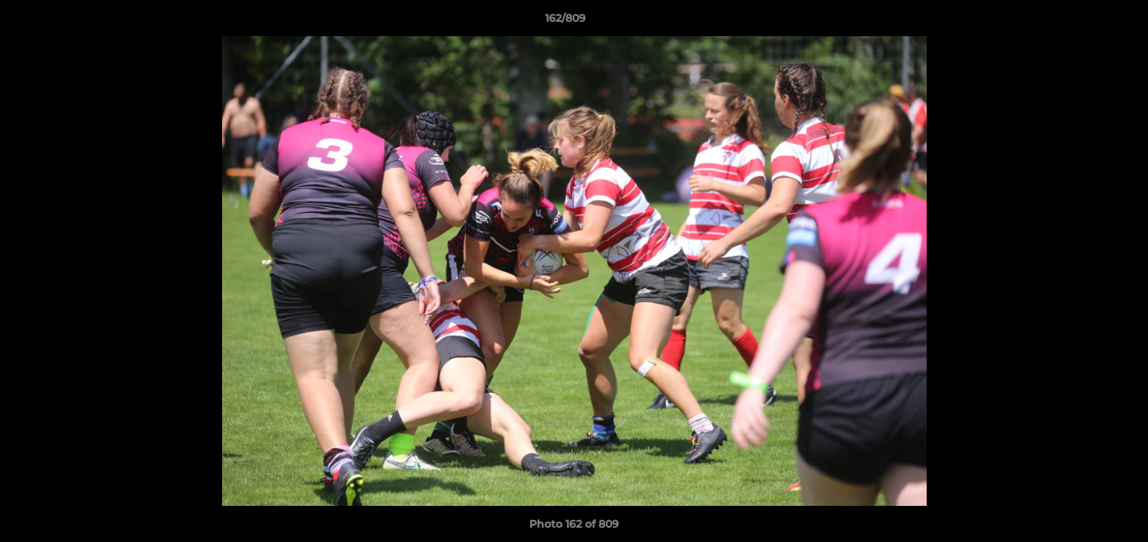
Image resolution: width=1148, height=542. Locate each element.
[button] (1085, 22)
